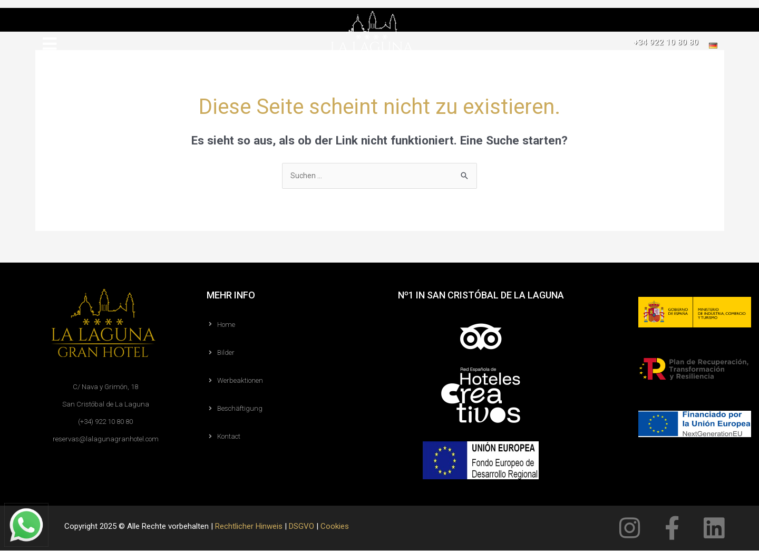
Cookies (334, 526)
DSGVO (301, 526)
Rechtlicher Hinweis (249, 526)
